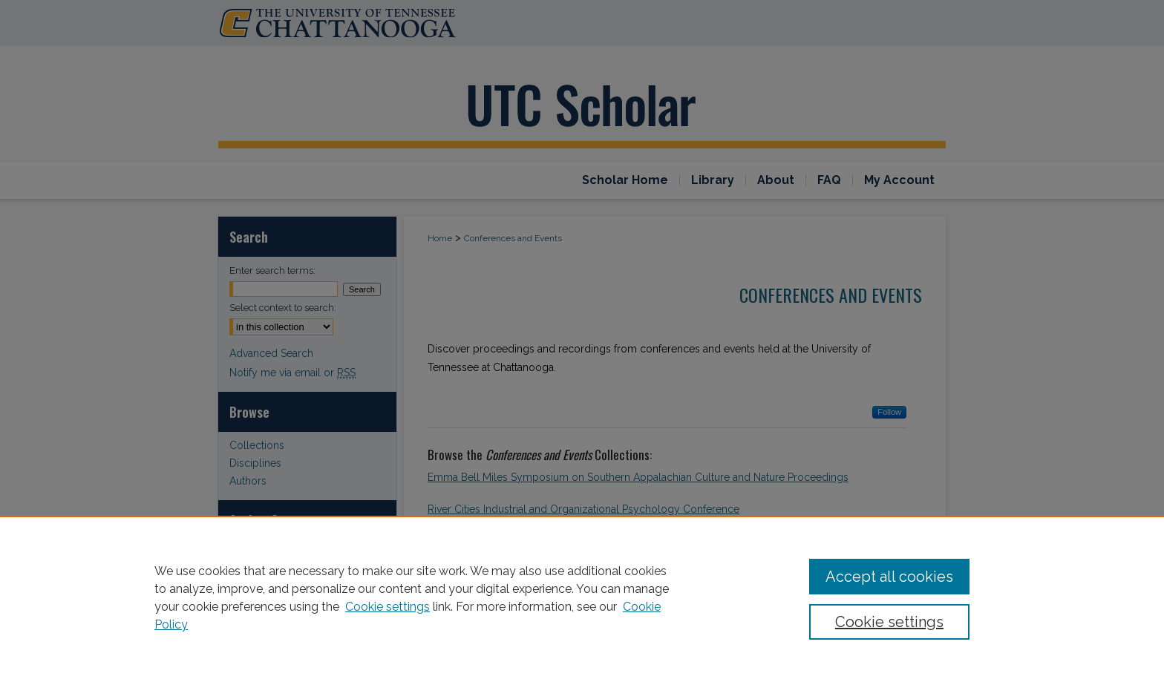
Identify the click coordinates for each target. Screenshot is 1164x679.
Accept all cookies (889, 576)
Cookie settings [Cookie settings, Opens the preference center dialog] (889, 622)
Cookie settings (387, 607)
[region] (582, 597)
